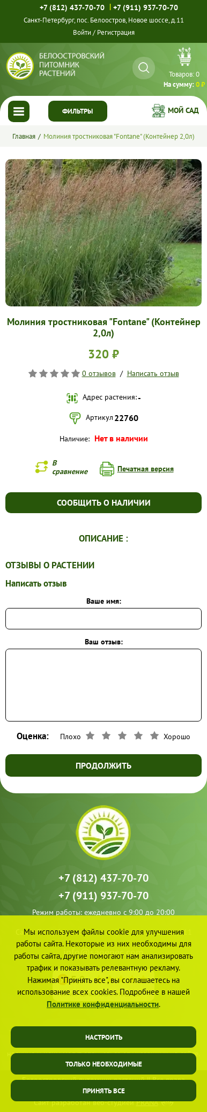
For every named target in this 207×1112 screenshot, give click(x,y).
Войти (82, 32)
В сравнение (69, 467)
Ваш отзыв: (104, 641)
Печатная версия (145, 469)
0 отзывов (99, 373)
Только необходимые (103, 1064)
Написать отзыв (153, 373)
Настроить (103, 1037)
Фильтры (77, 111)
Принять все (104, 1090)
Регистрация (116, 32)
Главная (23, 136)
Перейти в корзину (184, 69)
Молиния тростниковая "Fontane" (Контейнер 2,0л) (119, 136)
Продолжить (103, 765)
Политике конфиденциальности (103, 1004)
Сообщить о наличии (104, 502)
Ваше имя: (103, 601)
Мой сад (183, 110)
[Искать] (144, 67)
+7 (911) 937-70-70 (145, 7)
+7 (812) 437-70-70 (72, 7)
